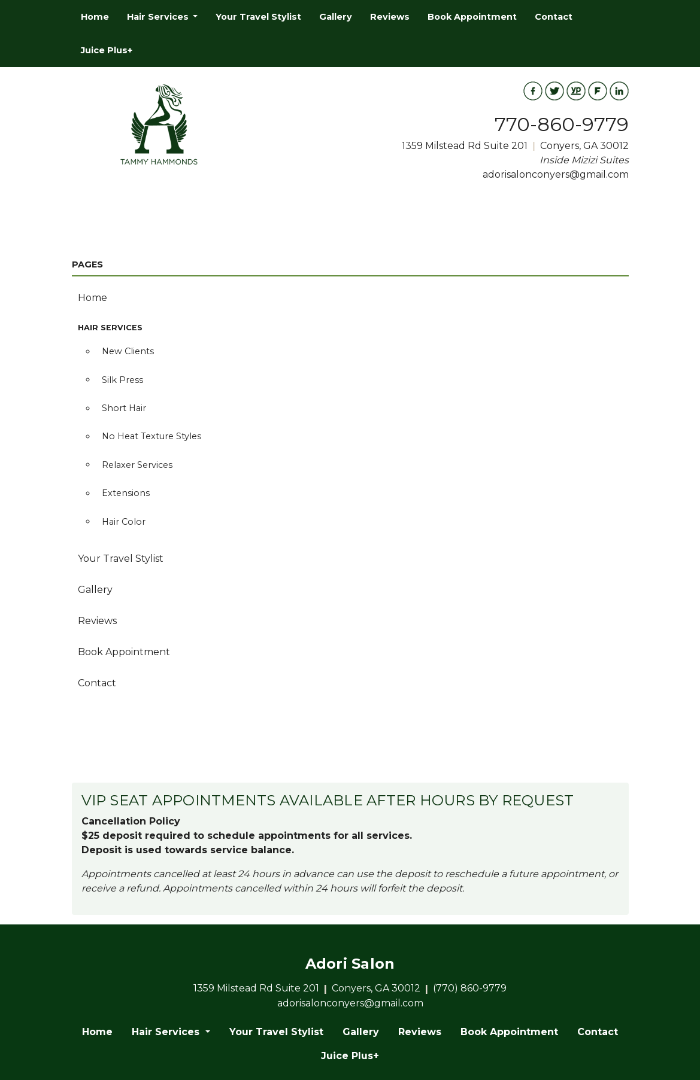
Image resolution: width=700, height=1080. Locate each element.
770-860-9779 (562, 124)
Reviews (390, 16)
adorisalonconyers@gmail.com (556, 174)
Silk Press (122, 380)
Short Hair (124, 408)
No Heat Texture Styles (151, 436)
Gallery (335, 16)
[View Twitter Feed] (554, 91)
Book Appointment (472, 16)
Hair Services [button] (159, 16)
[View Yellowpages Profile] (576, 91)
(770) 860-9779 (470, 988)
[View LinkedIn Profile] (619, 91)
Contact (553, 16)
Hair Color (124, 521)
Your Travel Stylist (258, 16)
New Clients (128, 351)
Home (95, 16)
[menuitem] (95, 17)
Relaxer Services (137, 465)
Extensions (126, 493)
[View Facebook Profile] (533, 91)
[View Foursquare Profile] (597, 91)
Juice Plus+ (106, 50)
